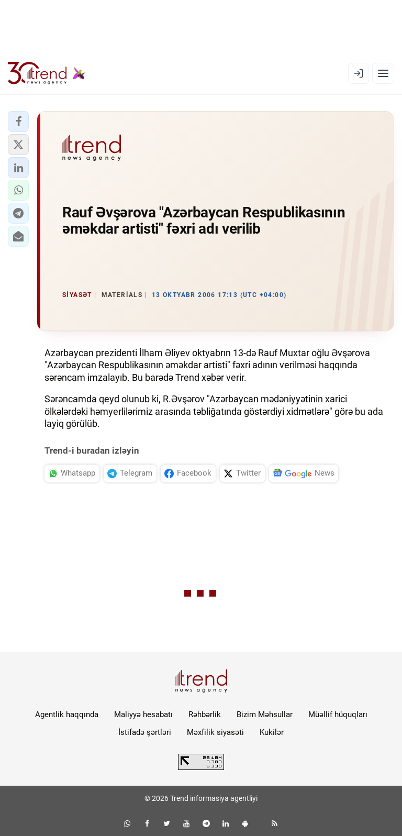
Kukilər (272, 732)
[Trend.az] (46, 73)
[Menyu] (383, 73)
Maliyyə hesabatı (143, 714)
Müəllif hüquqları (337, 714)
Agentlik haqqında (66, 714)
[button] (18, 121)
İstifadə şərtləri (144, 732)
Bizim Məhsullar (265, 714)
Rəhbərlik (204, 714)
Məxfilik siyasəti (215, 732)
